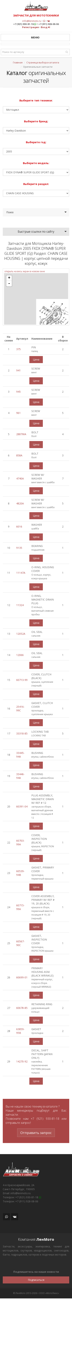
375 (18, 349)
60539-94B (20, 873)
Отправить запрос (36, 1132)
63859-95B (20, 1031)
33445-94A (20, 754)
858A (19, 455)
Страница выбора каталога (42, 62)
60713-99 (22, 680)
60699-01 (22, 977)
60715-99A (20, 907)
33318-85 (22, 733)
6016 (19, 526)
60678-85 (22, 1008)
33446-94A (20, 776)
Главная (18, 62)
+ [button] (9, 278)
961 (18, 413)
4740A (20, 478)
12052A (20, 633)
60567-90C (20, 943)
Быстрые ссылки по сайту (36, 231)
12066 (20, 655)
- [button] (9, 283)
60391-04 (22, 806)
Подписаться (36, 1280)
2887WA (21, 434)
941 (18, 370)
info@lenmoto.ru (31, 21)
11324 (20, 605)
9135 (19, 548)
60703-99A (20, 842)
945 (18, 391)
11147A (20, 572)
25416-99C (20, 708)
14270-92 (22, 1061)
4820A (20, 503)
